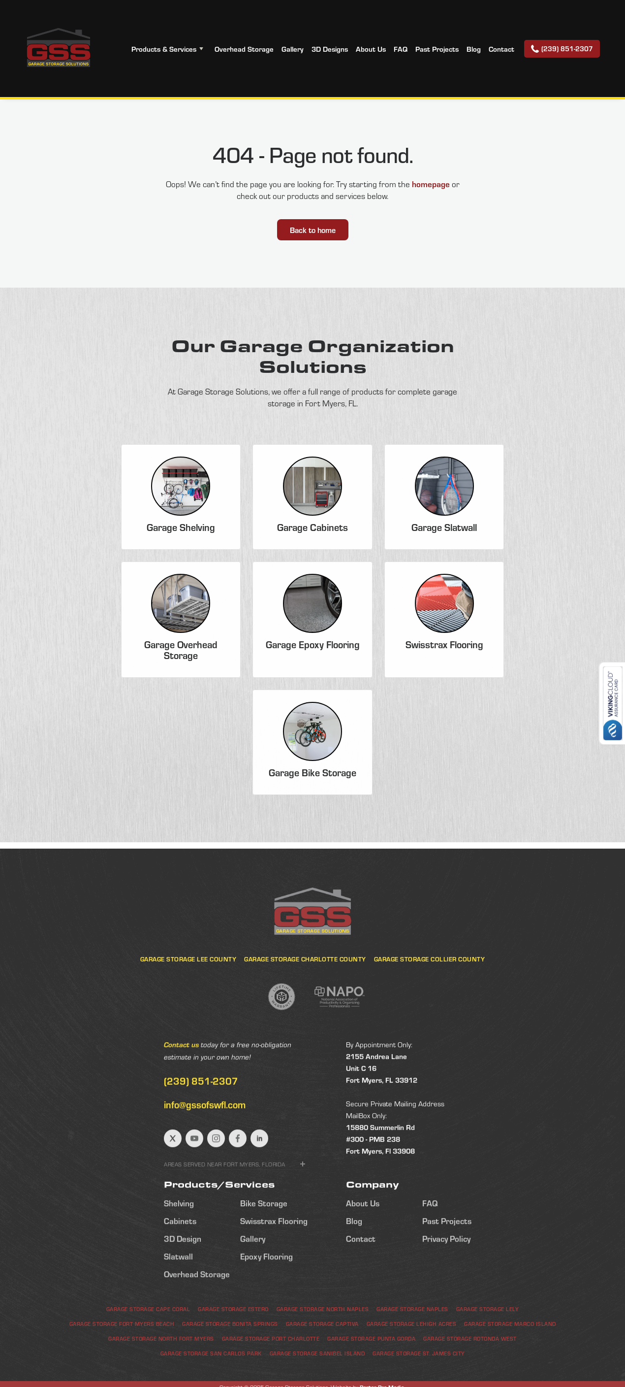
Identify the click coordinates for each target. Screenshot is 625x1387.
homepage (431, 184)
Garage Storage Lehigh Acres (412, 1363)
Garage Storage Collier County (429, 998)
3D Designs (330, 49)
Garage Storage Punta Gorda (371, 1378)
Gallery (292, 49)
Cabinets (180, 1266)
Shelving (179, 1248)
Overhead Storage (244, 49)
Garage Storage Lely (487, 1349)
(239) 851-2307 (201, 1126)
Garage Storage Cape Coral (148, 1349)
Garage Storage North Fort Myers (161, 1378)
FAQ (400, 49)
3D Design (182, 1283)
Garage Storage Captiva (322, 1363)
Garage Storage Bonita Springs (230, 1363)
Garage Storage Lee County (188, 998)
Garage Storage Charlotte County (305, 998)
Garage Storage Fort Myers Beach (122, 1363)
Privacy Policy (446, 1283)
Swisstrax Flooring (274, 1266)
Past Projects (437, 49)
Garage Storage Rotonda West (470, 1378)
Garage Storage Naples (412, 1349)
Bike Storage (263, 1248)
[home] (58, 48)
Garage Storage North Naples (323, 1349)
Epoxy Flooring (266, 1301)
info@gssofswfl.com (205, 1150)
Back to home (313, 230)
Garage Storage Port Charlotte (271, 1378)
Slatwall (178, 1301)
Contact (501, 49)
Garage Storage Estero (233, 1349)
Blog (474, 49)
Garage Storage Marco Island (510, 1363)
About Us (371, 49)
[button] (169, 49)
